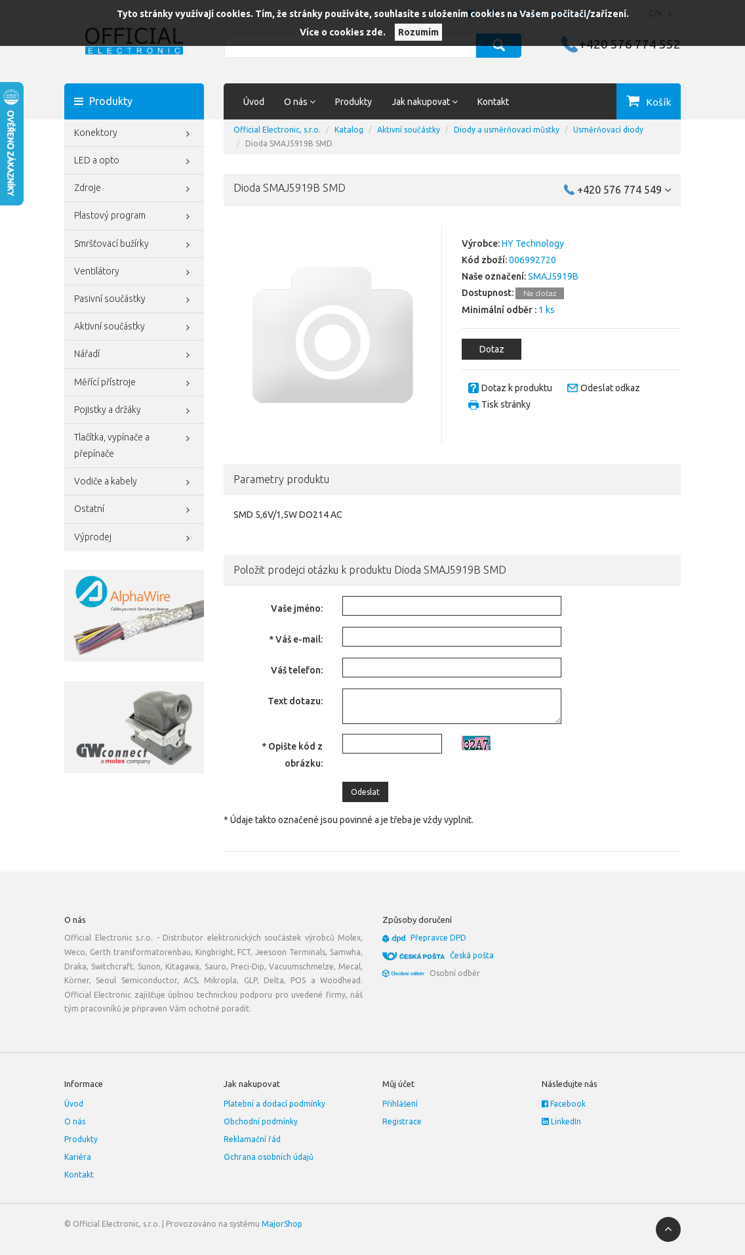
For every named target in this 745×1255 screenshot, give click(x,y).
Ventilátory (134, 272)
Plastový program (134, 216)
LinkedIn (561, 1121)
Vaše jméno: (297, 608)
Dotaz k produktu (516, 388)
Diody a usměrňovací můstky (506, 129)
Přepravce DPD (438, 937)
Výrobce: (481, 243)
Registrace (402, 1121)
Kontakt (493, 101)
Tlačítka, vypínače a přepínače (134, 444)
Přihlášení (400, 1103)
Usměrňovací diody (608, 129)
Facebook (564, 1103)
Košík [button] (658, 102)
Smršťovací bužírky (134, 245)
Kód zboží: (484, 260)
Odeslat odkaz (610, 388)
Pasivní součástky (134, 300)
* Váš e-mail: (296, 639)
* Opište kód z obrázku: (292, 754)
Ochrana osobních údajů (268, 1157)
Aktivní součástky (134, 327)
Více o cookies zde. (343, 32)
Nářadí (134, 355)
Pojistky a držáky (134, 411)
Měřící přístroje (134, 383)
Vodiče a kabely (134, 482)
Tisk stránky (506, 404)
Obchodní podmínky (261, 1121)
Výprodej (134, 538)
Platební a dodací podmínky (274, 1103)
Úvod (253, 101)
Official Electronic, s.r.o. (277, 129)
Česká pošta (472, 955)
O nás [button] (299, 101)
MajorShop (282, 1224)
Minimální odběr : (499, 310)
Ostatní (134, 510)
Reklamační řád (252, 1139)
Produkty (353, 101)
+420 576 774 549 (624, 190)
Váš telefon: (297, 670)
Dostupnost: (487, 292)
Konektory (134, 134)
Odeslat (365, 792)
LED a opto (134, 161)
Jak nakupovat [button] (425, 101)
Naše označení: (494, 276)
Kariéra (77, 1157)
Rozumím (418, 32)
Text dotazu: (295, 701)
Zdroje (134, 189)
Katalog (348, 129)
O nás (74, 1121)
